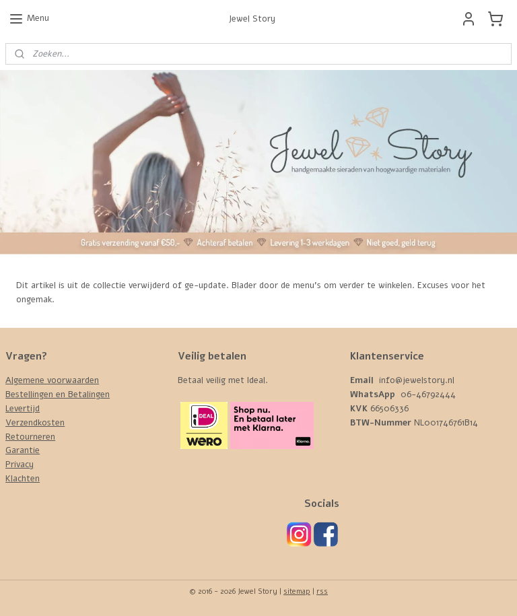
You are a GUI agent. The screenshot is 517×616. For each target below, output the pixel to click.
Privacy (19, 464)
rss (322, 591)
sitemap (296, 591)
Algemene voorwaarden (52, 380)
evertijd (24, 409)
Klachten (22, 479)
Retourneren (30, 437)
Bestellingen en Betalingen (57, 394)
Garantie (22, 450)
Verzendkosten (35, 423)
